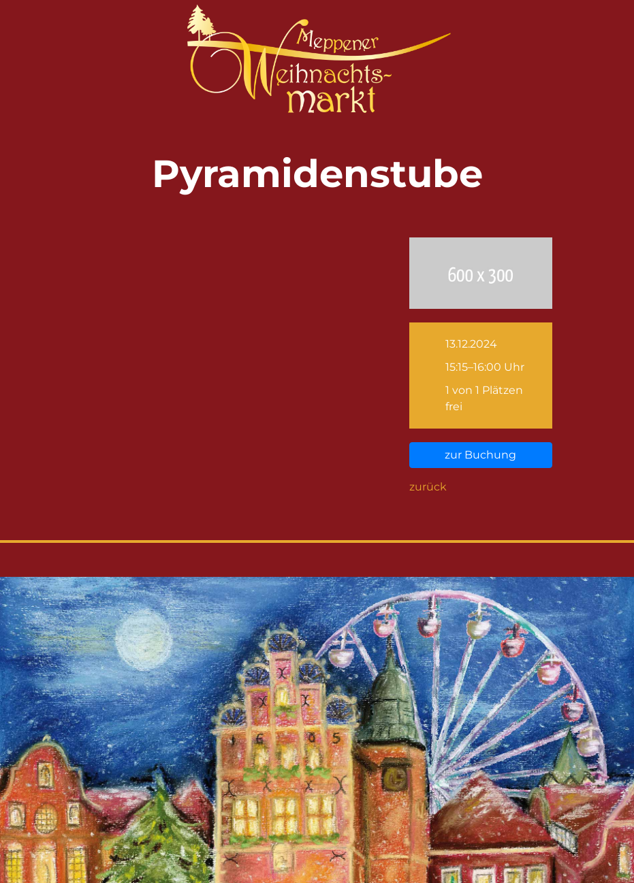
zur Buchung (480, 454)
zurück (428, 486)
